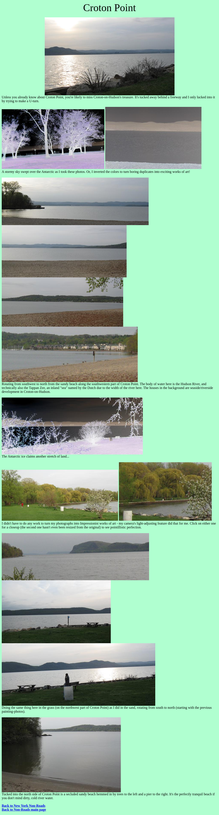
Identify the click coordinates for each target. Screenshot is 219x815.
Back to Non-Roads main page (24, 809)
